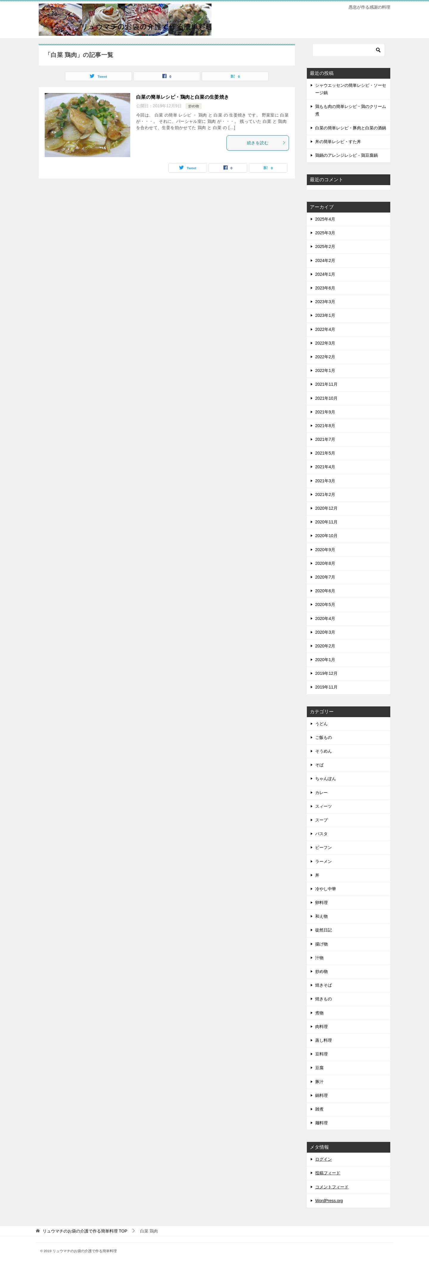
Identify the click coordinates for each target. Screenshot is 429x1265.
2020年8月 (325, 563)
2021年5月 (325, 453)
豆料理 (321, 1054)
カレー (321, 792)
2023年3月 (325, 301)
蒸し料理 (323, 1040)
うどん (321, 723)
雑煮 (319, 1109)
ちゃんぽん (325, 778)
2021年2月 (325, 494)
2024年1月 (325, 274)
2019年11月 (326, 687)
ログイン (323, 1159)
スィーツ (323, 806)
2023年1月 (325, 315)
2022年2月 (325, 356)
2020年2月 (325, 646)
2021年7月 (325, 439)
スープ (321, 820)
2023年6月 (325, 288)
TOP (85, 1231)
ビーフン (323, 847)
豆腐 (319, 1067)
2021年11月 (326, 384)
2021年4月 (325, 466)
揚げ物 (321, 944)
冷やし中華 (325, 888)
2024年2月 (325, 260)
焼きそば (323, 985)
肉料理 (321, 1026)
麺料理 (321, 1122)
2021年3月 (325, 480)
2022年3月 (325, 343)
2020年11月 (326, 522)
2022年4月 (325, 329)
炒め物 (193, 106)
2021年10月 (326, 398)
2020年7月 (325, 577)
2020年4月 (325, 618)
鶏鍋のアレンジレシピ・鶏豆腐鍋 (346, 155)
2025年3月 (325, 232)
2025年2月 (325, 246)
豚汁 (319, 1081)
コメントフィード (332, 1187)
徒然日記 (323, 930)
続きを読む (266, 142)
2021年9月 (325, 412)
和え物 (321, 916)
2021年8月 (325, 425)
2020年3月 (325, 632)
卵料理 (321, 902)
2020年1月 (325, 659)
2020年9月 (325, 549)
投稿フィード (327, 1173)
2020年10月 (326, 535)
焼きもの (323, 998)
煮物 (319, 1012)
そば (319, 764)
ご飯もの (323, 737)
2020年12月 (326, 508)
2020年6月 (325, 590)
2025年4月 (325, 219)
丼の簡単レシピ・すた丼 (338, 141)
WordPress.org (329, 1200)
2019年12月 (326, 673)
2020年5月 (325, 604)
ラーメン (323, 861)
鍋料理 (321, 1095)
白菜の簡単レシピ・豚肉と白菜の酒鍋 (350, 127)
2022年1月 (325, 370)
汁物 (319, 957)
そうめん (323, 751)
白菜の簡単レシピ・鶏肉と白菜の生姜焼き (182, 97)
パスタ (321, 833)
